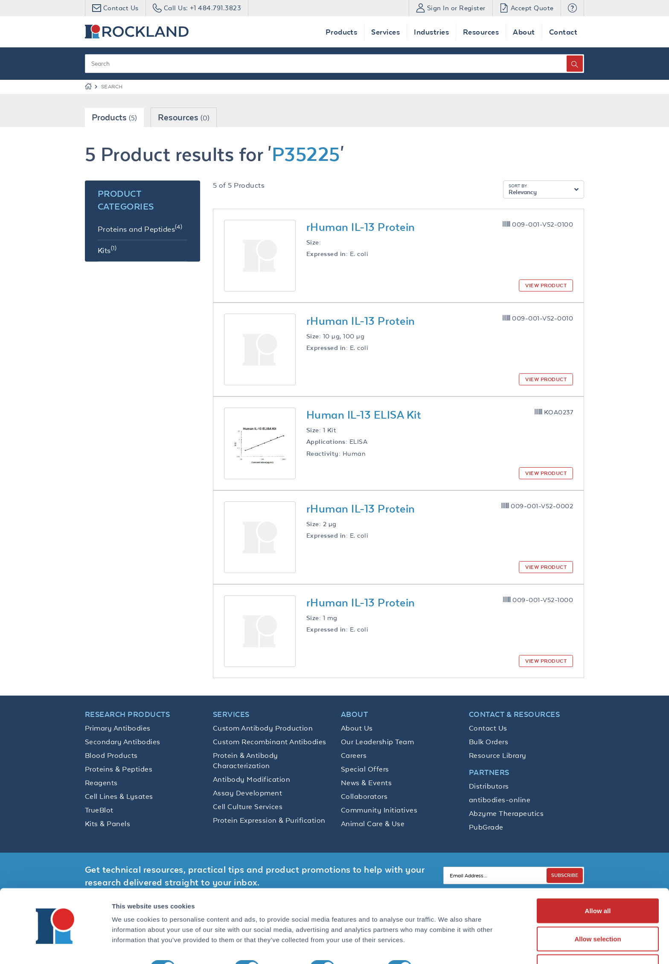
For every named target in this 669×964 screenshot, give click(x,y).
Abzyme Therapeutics (506, 813)
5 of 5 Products (239, 185)
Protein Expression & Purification (269, 820)
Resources (183, 117)
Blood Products (111, 755)
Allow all (598, 885)
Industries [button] (431, 31)
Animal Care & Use (372, 823)
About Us (357, 728)
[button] (572, 8)
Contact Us (488, 728)
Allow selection (597, 913)
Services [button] (385, 31)
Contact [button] (563, 31)
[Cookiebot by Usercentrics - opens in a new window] (55, 947)
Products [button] (342, 31)
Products (114, 117)
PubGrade (486, 827)
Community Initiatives (379, 810)
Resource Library (497, 755)
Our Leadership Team (377, 741)
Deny (598, 941)
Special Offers (365, 769)
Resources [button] (481, 31)
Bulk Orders (488, 741)
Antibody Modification (251, 779)
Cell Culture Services (247, 806)
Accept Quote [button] (527, 7)
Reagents (101, 782)
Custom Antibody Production (263, 728)
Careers (353, 755)
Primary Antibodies (118, 728)
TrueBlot (99, 810)
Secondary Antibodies (122, 741)
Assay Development (247, 793)
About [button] (524, 31)
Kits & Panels (107, 823)
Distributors (489, 786)
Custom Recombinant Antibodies (269, 741)
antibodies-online (499, 799)
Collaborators (364, 796)
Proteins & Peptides (118, 769)
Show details (448, 942)
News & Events (366, 782)
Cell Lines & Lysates (119, 796)
